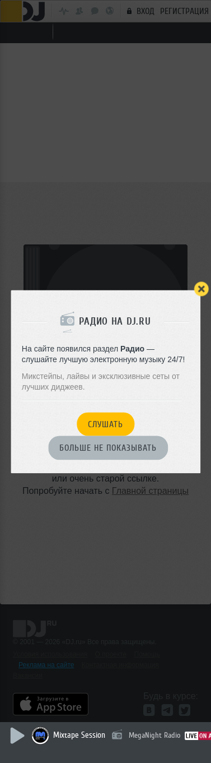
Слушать (105, 424)
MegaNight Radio (154, 735)
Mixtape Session (79, 735)
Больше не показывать (108, 448)
